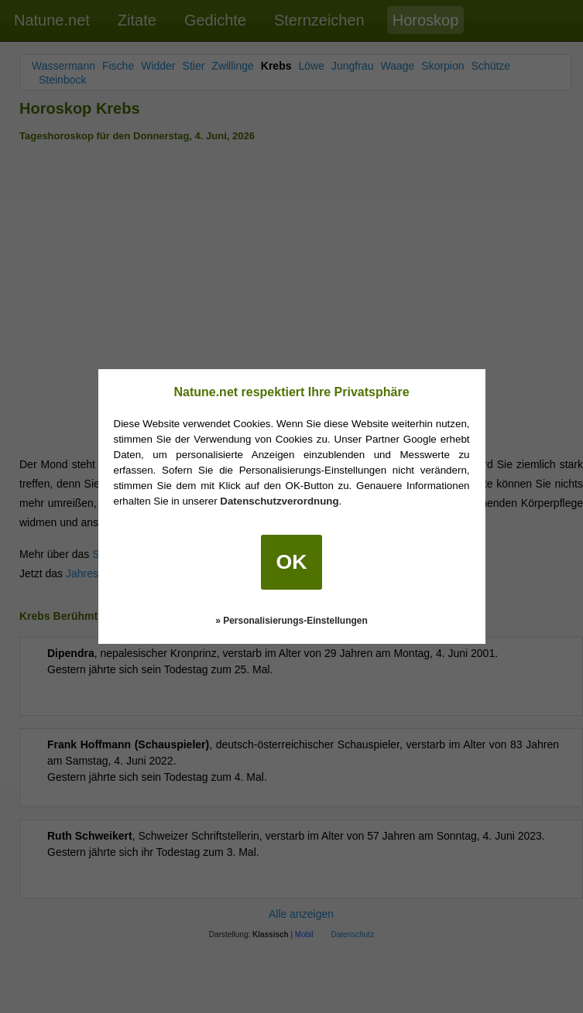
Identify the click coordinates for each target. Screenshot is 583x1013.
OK (291, 561)
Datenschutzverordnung (279, 501)
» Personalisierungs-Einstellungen (291, 620)
